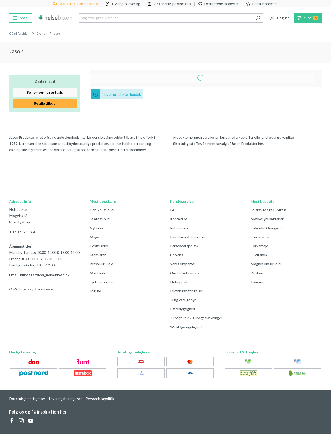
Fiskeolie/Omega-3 (266, 228)
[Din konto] (279, 18)
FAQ (173, 210)
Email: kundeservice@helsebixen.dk (39, 275)
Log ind (95, 291)
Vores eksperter (182, 264)
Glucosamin (260, 237)
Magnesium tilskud (266, 264)
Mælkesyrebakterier (267, 219)
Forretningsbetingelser (188, 237)
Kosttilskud (99, 246)
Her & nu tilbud (102, 210)
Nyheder (96, 228)
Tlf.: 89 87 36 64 (22, 232)
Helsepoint (179, 282)
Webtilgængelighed (186, 327)
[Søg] (257, 18)
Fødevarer (98, 255)
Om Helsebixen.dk (185, 273)
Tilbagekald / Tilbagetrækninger (196, 318)
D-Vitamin (259, 255)
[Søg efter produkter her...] (165, 18)
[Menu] (20, 18)
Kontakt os (179, 219)
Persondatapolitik (184, 246)
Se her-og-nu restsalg (45, 92)
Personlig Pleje (101, 264)
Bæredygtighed (182, 309)
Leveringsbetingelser (186, 291)
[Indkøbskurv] (308, 18)
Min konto (98, 273)
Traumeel (258, 282)
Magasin (96, 237)
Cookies (176, 255)
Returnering (179, 228)
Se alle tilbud (45, 103)
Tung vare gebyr (183, 300)
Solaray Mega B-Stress (269, 210)
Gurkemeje (259, 246)
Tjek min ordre (101, 282)
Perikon (257, 273)
